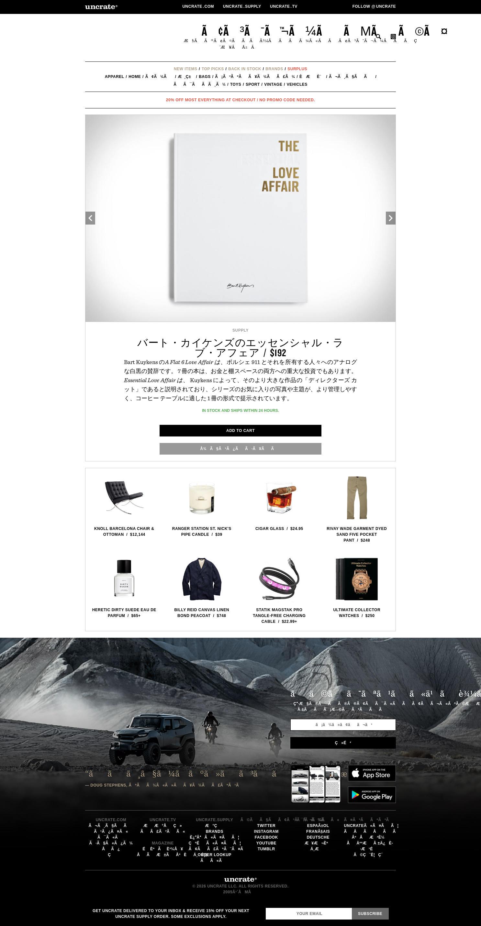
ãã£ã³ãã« (162, 831)
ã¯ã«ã (111, 837)
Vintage (273, 84)
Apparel (114, 76)
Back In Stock (244, 69)
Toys (235, 84)
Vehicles (297, 84)
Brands (274, 69)
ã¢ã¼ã (159, 76)
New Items (185, 69)
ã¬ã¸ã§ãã (351, 76)
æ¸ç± (186, 76)
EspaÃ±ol (318, 825)
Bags (205, 76)
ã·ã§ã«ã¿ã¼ (111, 843)
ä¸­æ (318, 849)
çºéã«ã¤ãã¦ (215, 843)
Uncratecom (198, 6)
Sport (253, 84)
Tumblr (266, 849)
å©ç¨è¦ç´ (369, 855)
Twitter (266, 825)
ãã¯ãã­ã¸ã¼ (199, 84)
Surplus (297, 69)
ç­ (111, 855)
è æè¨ (312, 76)
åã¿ (111, 849)
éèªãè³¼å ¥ (162, 849)
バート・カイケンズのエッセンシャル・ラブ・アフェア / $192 (240, 347)
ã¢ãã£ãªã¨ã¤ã (219, 849)
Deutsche (318, 837)
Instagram (266, 831)
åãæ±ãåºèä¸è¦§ (172, 855)
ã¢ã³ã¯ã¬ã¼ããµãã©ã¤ (325, 31)
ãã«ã (214, 860)
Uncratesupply (243, 6)
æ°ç (214, 825)
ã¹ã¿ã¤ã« (111, 831)
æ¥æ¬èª (318, 843)
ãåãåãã (373, 831)
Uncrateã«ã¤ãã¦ (371, 825)
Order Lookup (214, 855)
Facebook (266, 837)
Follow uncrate (374, 6)
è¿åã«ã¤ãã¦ (214, 837)
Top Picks (213, 69)
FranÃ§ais (318, 831)
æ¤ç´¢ (378, 36)
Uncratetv (284, 6)
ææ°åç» (162, 825)
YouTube (266, 843)
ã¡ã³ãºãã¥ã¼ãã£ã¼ (255, 76)
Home (135, 76)
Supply (240, 330)
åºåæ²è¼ (370, 837)
